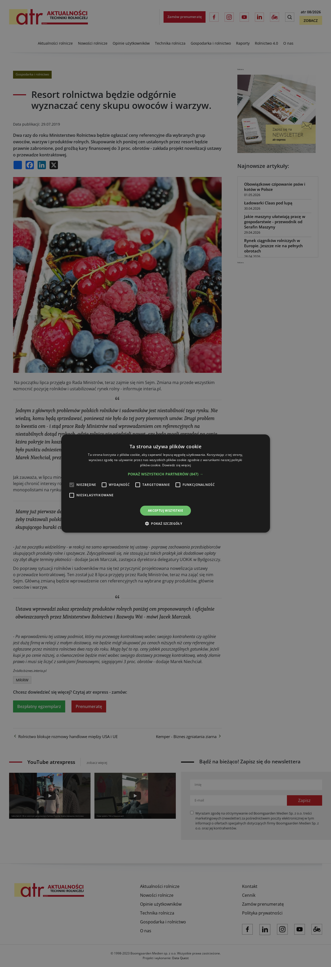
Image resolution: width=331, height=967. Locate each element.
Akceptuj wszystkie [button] (165, 510)
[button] (165, 474)
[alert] (165, 483)
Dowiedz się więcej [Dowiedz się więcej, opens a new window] (176, 465)
